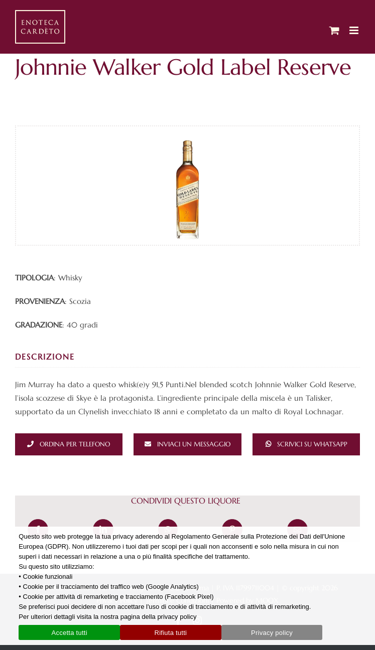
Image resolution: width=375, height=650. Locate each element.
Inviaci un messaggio (193, 444)
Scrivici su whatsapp (312, 444)
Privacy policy (272, 632)
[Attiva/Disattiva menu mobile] (354, 30)
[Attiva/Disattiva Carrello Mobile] (334, 30)
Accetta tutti (69, 632)
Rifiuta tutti (171, 632)
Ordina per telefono (75, 444)
